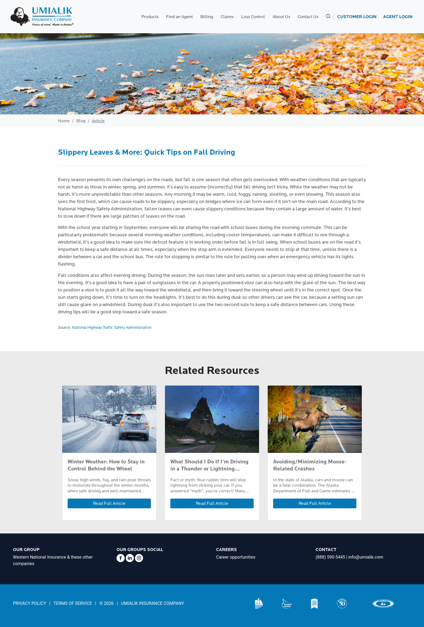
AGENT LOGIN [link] (398, 16)
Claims (227, 16)
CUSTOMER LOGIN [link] (357, 16)
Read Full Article (109, 503)
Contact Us (308, 16)
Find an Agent (179, 16)
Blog (80, 120)
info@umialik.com (365, 557)
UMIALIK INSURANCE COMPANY (152, 603)
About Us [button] (281, 16)
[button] (328, 17)
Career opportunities (235, 557)
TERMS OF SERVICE (73, 603)
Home (64, 120)
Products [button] (149, 16)
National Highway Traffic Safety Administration (111, 327)
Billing (206, 16)
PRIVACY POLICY (29, 603)
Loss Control (253, 16)
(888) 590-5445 (330, 557)
